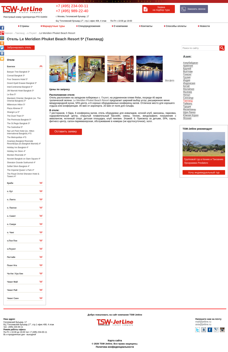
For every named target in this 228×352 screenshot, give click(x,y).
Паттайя (11, 257)
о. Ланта (11, 199)
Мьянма (187, 92)
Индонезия (189, 83)
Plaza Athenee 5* (15, 108)
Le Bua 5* (11, 94)
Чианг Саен (13, 298)
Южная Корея (191, 115)
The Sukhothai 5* (15, 127)
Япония (187, 118)
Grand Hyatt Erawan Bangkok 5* (22, 83)
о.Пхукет (11, 249)
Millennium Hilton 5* (16, 104)
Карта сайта (115, 340)
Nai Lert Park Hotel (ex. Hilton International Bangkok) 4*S (20, 132)
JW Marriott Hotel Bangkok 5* (20, 91)
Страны (24, 26)
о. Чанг (10, 232)
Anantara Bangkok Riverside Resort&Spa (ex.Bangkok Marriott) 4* (24, 142)
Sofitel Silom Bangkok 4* (18, 166)
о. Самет (11, 216)
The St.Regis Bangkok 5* (18, 123)
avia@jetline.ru (203, 324)
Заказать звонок (196, 9)
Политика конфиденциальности (115, 346)
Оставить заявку (66, 131)
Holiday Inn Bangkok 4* (17, 147)
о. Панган (11, 208)
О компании (121, 26)
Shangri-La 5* (13, 112)
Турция (187, 106)
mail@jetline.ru (203, 321)
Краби (10, 183)
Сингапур (188, 97)
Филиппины (189, 109)
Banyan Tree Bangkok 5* (18, 72)
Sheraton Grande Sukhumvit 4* (21, 162)
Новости (205, 26)
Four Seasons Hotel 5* (17, 79)
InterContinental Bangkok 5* (20, 87)
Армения (188, 65)
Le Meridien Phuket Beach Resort (91, 100)
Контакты (146, 26)
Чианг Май (12, 282)
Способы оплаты (176, 26)
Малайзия (188, 89)
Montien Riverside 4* (16, 155)
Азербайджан (190, 62)
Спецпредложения (89, 26)
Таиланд (188, 100)
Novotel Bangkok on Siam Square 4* (23, 159)
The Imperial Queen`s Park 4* (20, 170)
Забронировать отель (19, 47)
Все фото (169, 80)
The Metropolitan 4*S (16, 137)
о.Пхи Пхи (12, 241)
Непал (186, 94)
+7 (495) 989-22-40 (72, 11)
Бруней (187, 68)
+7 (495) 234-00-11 (72, 6)
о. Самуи (11, 224)
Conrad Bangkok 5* (16, 75)
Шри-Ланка (189, 112)
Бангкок (11, 66)
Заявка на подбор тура (161, 8)
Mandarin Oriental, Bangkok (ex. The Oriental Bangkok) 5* (24, 99)
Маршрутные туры (54, 26)
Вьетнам (188, 71)
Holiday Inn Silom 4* (16, 151)
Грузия (186, 77)
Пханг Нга (12, 265)
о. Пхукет (104, 97)
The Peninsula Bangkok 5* (19, 119)
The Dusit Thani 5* (15, 116)
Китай (186, 86)
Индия (186, 80)
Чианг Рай (12, 290)
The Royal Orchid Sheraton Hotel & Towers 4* (23, 175)
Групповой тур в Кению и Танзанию (203, 159)
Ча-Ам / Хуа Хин (15, 273)
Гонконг (187, 74)
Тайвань (187, 103)
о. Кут (10, 191)
